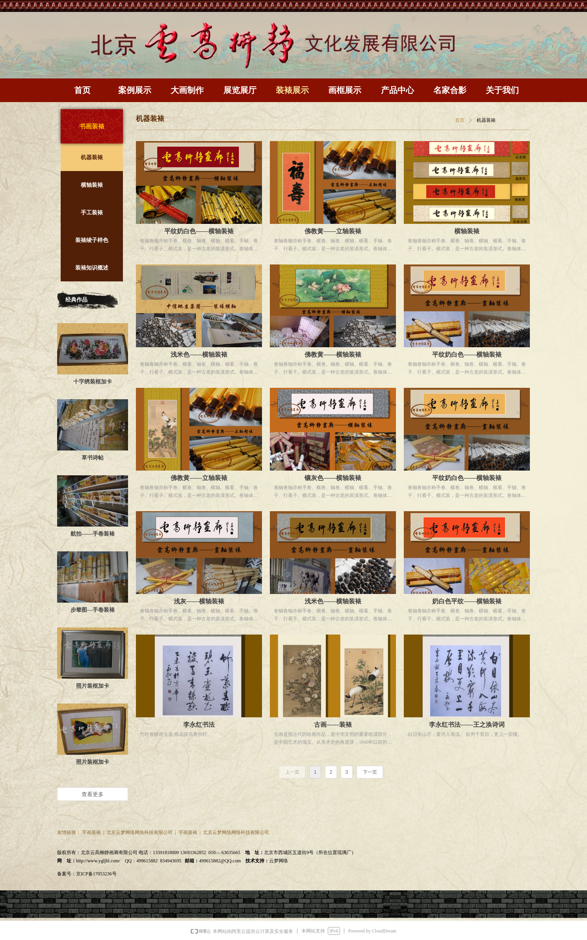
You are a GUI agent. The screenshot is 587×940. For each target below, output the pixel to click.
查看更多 (93, 794)
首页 (459, 120)
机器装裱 (486, 120)
